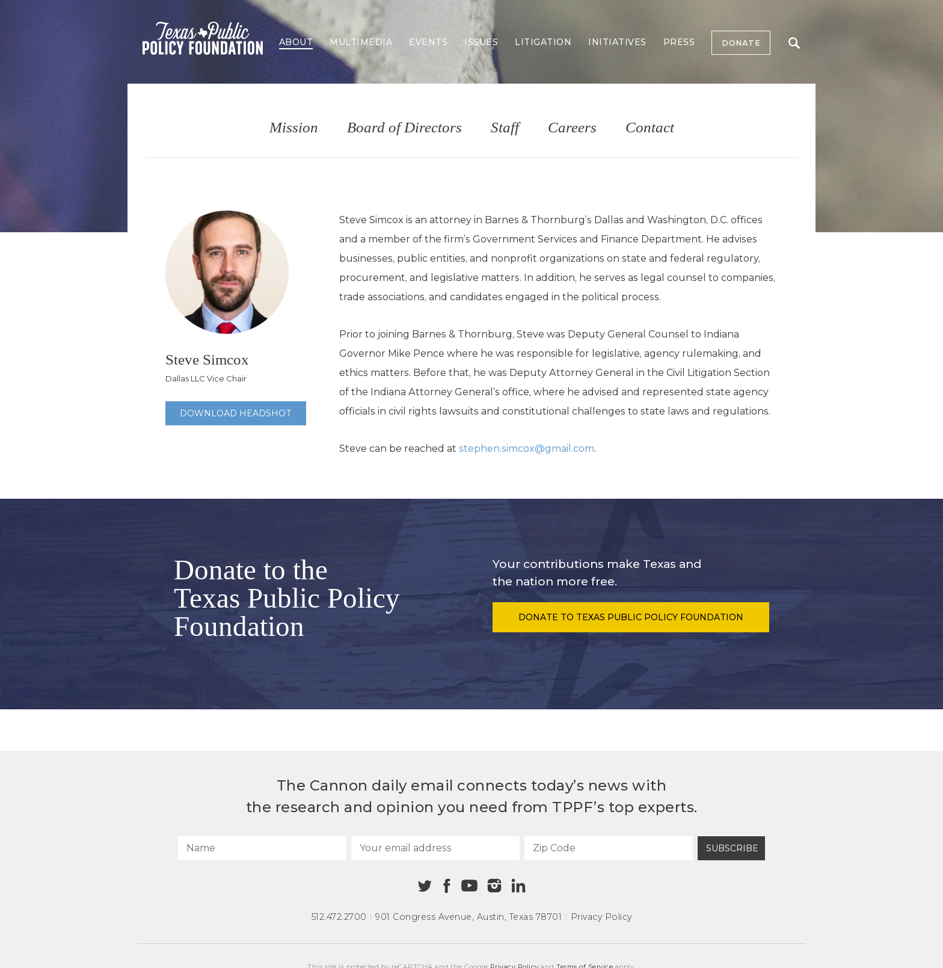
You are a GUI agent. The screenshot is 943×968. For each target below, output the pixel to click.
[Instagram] (494, 885)
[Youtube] (469, 886)
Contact (649, 128)
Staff (505, 128)
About (296, 42)
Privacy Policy (601, 916)
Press (679, 42)
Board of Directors (404, 128)
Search (794, 43)
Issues (481, 42)
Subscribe (732, 848)
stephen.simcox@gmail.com (526, 448)
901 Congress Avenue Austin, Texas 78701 (468, 916)
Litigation (543, 42)
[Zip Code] (608, 848)
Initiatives (617, 42)
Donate (741, 43)
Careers (572, 128)
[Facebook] (447, 886)
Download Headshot (236, 413)
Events (428, 42)
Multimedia (361, 42)
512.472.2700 (339, 916)
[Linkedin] (518, 885)
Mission (293, 128)
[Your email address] (435, 848)
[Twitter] (425, 886)
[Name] (262, 848)
